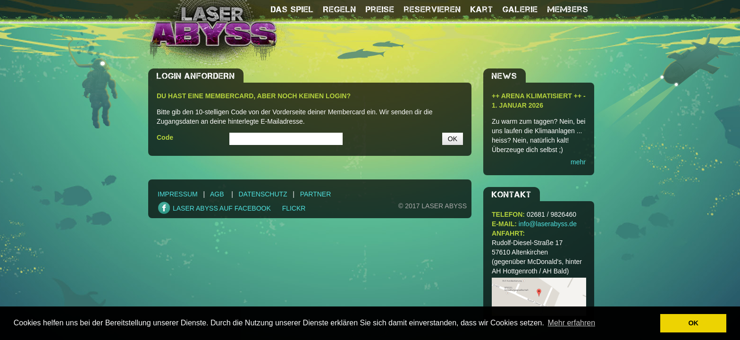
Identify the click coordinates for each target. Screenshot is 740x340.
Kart (482, 9)
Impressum (178, 194)
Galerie (520, 9)
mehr (578, 162)
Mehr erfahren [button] (572, 323)
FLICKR (294, 208)
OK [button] (693, 323)
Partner (315, 194)
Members (568, 9)
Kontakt (511, 194)
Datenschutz (262, 194)
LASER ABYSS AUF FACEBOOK (222, 208)
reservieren (432, 9)
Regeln (339, 9)
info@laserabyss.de (548, 224)
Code (165, 137)
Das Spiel (292, 9)
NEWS (504, 76)
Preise (380, 9)
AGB (217, 194)
